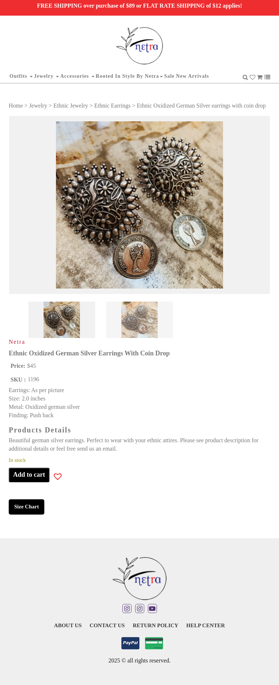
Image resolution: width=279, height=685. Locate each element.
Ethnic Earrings (112, 105)
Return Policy (155, 625)
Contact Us (107, 625)
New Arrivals (192, 76)
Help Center (205, 625)
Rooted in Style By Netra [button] (129, 76)
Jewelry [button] (46, 76)
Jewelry (38, 105)
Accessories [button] (77, 76)
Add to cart (29, 474)
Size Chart (26, 506)
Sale (169, 76)
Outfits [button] (21, 76)
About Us (68, 625)
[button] (52, 478)
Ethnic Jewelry (70, 105)
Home (16, 105)
